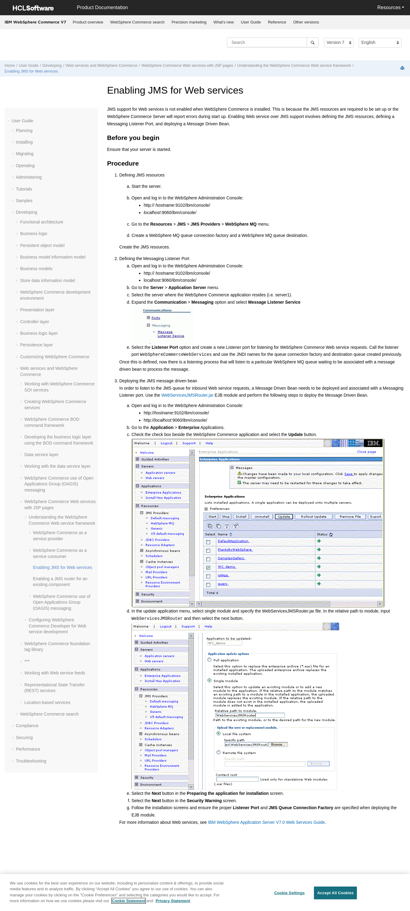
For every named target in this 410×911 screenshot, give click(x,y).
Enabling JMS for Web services (31, 71)
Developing (52, 65)
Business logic (34, 233)
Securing (24, 737)
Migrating (25, 153)
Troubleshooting (31, 761)
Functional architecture (41, 222)
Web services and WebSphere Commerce (102, 65)
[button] (9, 120)
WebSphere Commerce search (137, 22)
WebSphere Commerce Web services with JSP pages (187, 65)
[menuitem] (88, 22)
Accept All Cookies (335, 893)
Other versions (306, 22)
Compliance (27, 725)
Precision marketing (188, 22)
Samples (24, 200)
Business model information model (52, 257)
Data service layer (41, 454)
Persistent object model (42, 245)
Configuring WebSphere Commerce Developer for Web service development (57, 625)
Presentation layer (37, 309)
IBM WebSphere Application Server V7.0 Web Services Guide (266, 822)
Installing (24, 142)
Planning (24, 130)
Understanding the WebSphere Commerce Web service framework (294, 65)
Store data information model (47, 280)
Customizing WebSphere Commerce (54, 356)
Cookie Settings (289, 893)
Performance (28, 749)
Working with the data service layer (57, 466)
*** (26, 661)
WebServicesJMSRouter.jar (187, 395)
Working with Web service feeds (54, 672)
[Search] (312, 42)
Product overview (88, 22)
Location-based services (47, 702)
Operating (25, 165)
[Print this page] (403, 68)
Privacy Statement (173, 900)
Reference (277, 22)
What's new (224, 22)
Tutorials (24, 189)
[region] (205, 892)
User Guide (251, 22)
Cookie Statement (129, 900)
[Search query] (272, 42)
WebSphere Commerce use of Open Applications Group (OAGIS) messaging (58, 484)
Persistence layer (36, 344)
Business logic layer (39, 333)
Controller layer (34, 321)
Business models (36, 268)
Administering (29, 177)
